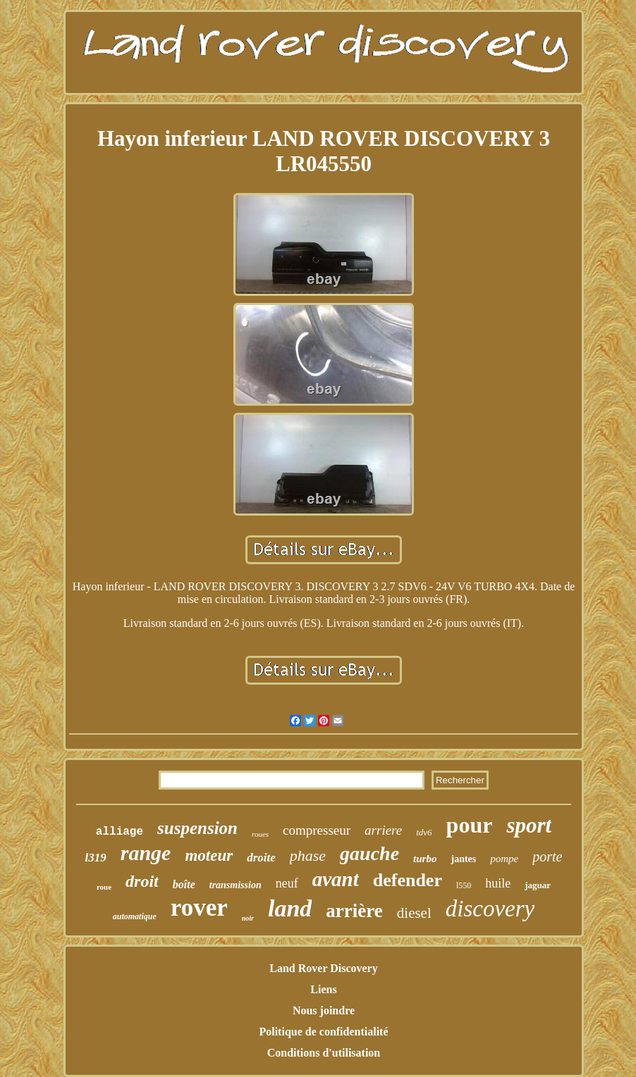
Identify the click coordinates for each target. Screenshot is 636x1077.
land (290, 908)
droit (142, 881)
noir (248, 918)
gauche (369, 853)
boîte (184, 884)
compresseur (316, 830)
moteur (209, 855)
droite (261, 857)
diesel (414, 912)
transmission (235, 885)
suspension (197, 828)
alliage (119, 832)
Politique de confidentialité (323, 1032)
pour (469, 825)
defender (407, 880)
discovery (490, 908)
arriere (383, 830)
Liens (323, 989)
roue (104, 887)
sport (528, 825)
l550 (463, 885)
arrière (354, 910)
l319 (95, 857)
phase (308, 855)
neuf (287, 883)
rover (199, 907)
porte (547, 856)
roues (260, 834)
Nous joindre (324, 1010)
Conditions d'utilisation (324, 1053)
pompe (504, 858)
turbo (424, 858)
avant (335, 879)
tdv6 (424, 832)
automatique (135, 916)
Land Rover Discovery (323, 968)
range (146, 852)
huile (497, 883)
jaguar (538, 885)
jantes (463, 859)
